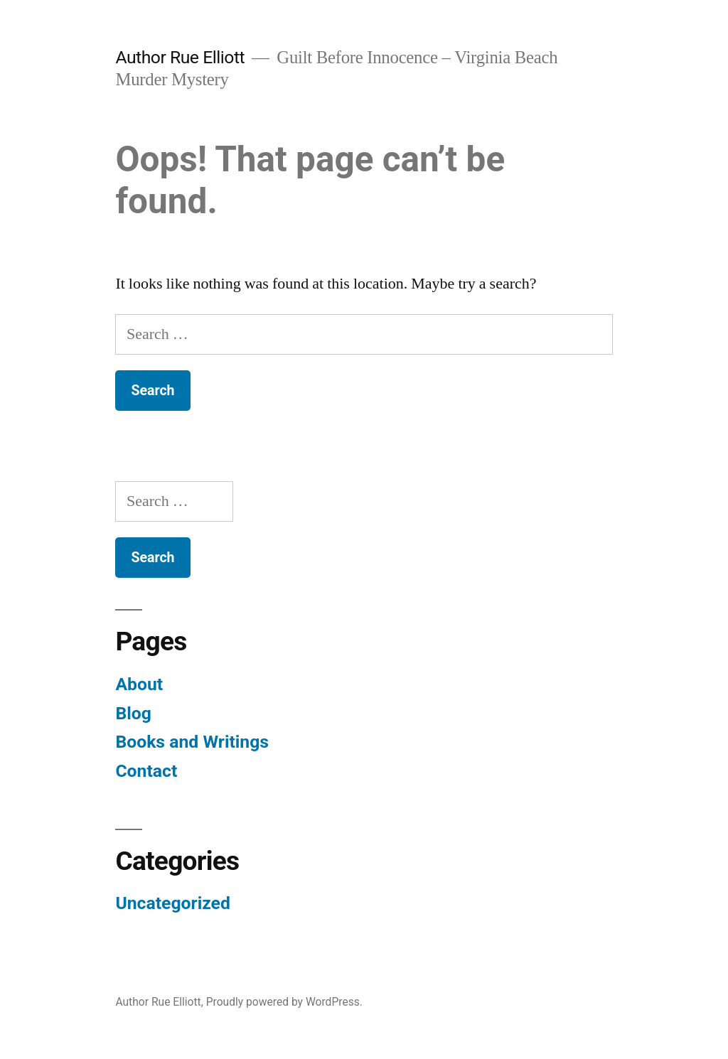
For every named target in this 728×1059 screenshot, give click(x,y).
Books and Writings (192, 741)
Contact (146, 770)
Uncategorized (172, 903)
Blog (133, 713)
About (139, 684)
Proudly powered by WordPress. (284, 1002)
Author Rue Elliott (180, 57)
